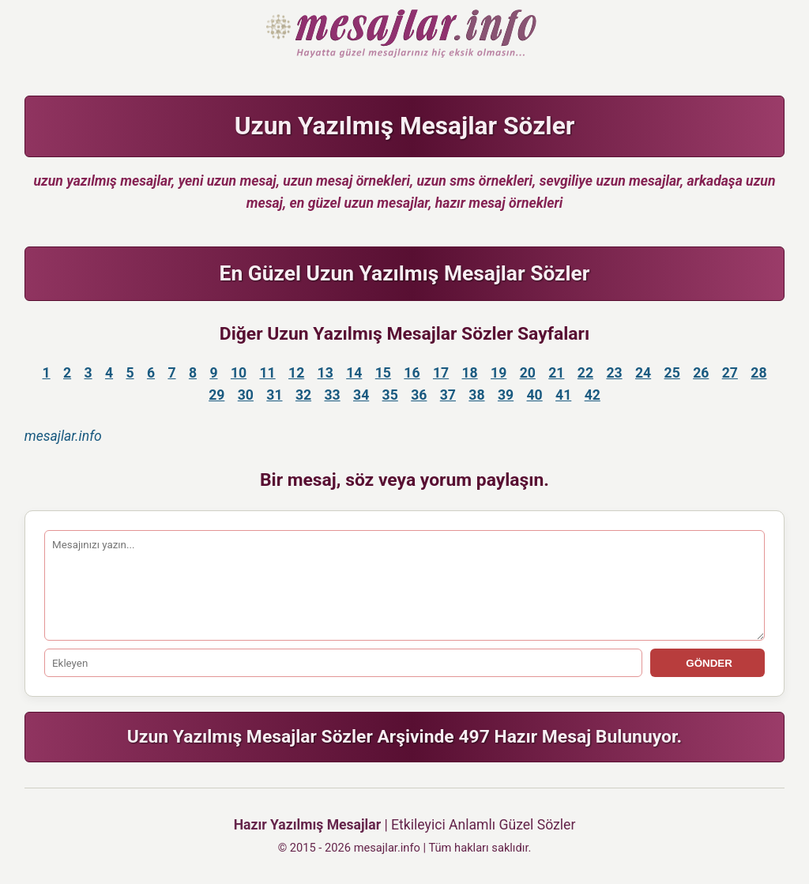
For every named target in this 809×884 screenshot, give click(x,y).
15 (383, 373)
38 (476, 395)
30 (246, 395)
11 (267, 373)
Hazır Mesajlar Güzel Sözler (404, 35)
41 (563, 395)
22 (585, 373)
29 (216, 395)
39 (506, 395)
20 (528, 373)
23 (614, 373)
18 (470, 373)
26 (701, 373)
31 (274, 395)
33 (332, 395)
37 (448, 395)
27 (730, 373)
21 (556, 373)
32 (303, 395)
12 (296, 373)
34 (361, 395)
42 (592, 395)
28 (758, 373)
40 (535, 395)
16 (412, 373)
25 (672, 373)
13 (325, 373)
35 (390, 395)
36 (419, 395)
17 (441, 373)
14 (354, 373)
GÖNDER (708, 663)
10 (238, 373)
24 (643, 373)
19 (498, 373)
